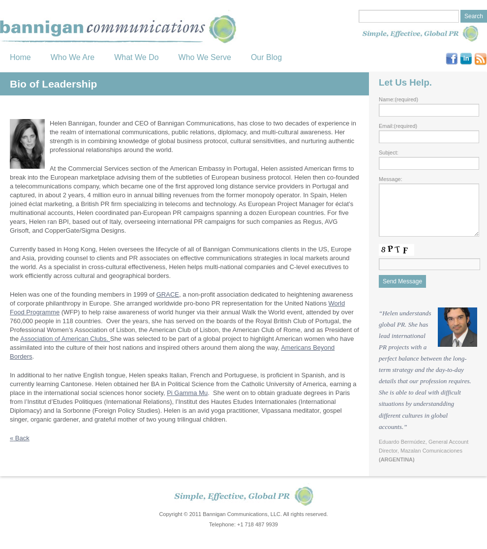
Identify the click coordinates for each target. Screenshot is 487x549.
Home (20, 57)
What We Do (136, 57)
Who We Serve (205, 57)
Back (20, 438)
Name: (398, 99)
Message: (390, 179)
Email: (398, 126)
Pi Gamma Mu (187, 392)
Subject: (388, 152)
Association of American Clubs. (65, 338)
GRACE (167, 294)
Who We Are (73, 57)
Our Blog (266, 57)
